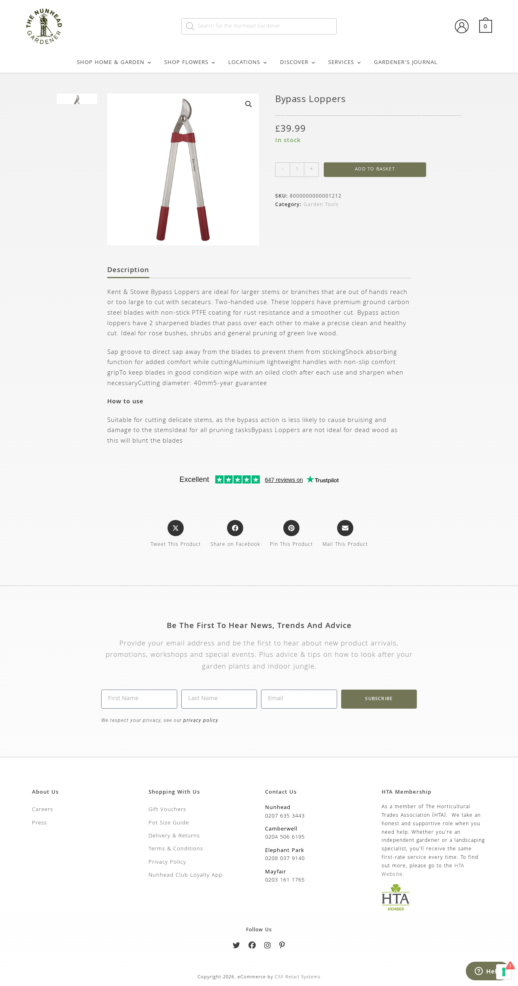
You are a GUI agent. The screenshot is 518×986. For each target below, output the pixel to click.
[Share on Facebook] (235, 534)
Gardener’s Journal (405, 62)
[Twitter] (236, 947)
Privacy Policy (167, 862)
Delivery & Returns (174, 836)
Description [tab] (128, 271)
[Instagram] (267, 947)
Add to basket (375, 169)
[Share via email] (345, 534)
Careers (42, 809)
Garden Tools (321, 205)
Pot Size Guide (169, 823)
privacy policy (200, 720)
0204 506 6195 (285, 837)
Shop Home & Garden (114, 62)
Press (39, 823)
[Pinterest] (282, 947)
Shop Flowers (190, 62)
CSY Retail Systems (298, 977)
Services (345, 62)
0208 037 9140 (285, 858)
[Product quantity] (297, 169)
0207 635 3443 (285, 816)
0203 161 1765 (285, 880)
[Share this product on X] (176, 534)
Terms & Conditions (176, 849)
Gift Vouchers (167, 809)
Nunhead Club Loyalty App (186, 875)
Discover (298, 62)
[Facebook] (252, 947)
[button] (248, 104)
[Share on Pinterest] (291, 534)
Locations (248, 62)
